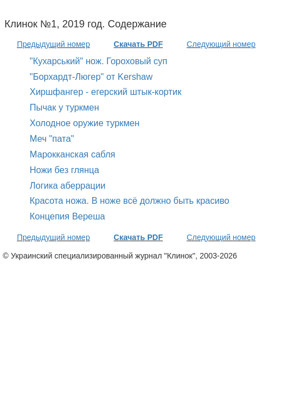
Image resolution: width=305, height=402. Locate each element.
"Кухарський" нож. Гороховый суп (98, 61)
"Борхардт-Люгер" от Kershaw (91, 77)
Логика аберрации (67, 185)
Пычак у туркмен (64, 107)
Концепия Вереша (67, 216)
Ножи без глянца (64, 170)
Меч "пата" (52, 138)
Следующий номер (220, 44)
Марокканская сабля (72, 154)
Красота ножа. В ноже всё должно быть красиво (129, 200)
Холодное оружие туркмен (84, 123)
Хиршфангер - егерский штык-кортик (105, 92)
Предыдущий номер (53, 44)
